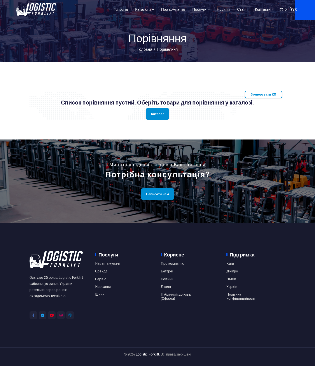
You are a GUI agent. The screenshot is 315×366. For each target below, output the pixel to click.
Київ (230, 264)
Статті (242, 9)
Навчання (103, 287)
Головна (121, 9)
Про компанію (173, 9)
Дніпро (232, 271)
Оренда (101, 271)
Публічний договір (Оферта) (176, 296)
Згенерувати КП (263, 94)
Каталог (157, 114)
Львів (231, 279)
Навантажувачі (107, 264)
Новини (223, 9)
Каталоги (143, 9)
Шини (99, 294)
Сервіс (100, 279)
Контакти (262, 9)
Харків (231, 287)
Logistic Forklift (147, 354)
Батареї (167, 271)
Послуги (199, 9)
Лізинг (166, 287)
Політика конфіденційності (240, 296)
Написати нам (157, 194)
